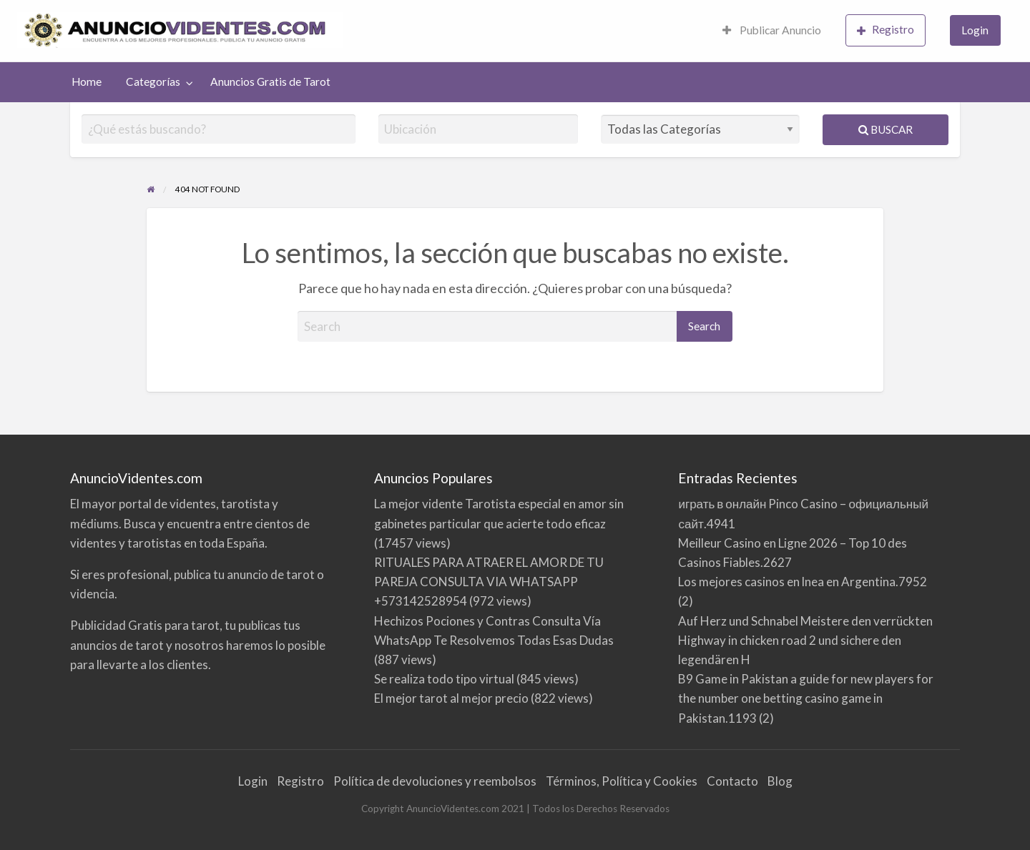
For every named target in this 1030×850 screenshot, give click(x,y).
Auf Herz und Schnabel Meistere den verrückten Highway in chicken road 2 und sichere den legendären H (805, 640)
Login (975, 30)
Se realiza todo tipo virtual (444, 678)
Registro (885, 29)
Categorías (153, 81)
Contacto (732, 781)
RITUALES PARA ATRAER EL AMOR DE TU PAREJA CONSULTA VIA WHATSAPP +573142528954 (489, 581)
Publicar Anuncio (771, 30)
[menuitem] (771, 31)
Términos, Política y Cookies (621, 781)
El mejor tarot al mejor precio (451, 698)
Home (87, 81)
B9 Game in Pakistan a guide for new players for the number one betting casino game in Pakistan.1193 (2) (805, 698)
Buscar (885, 129)
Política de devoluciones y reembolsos (434, 781)
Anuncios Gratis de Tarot (270, 81)
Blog (780, 781)
